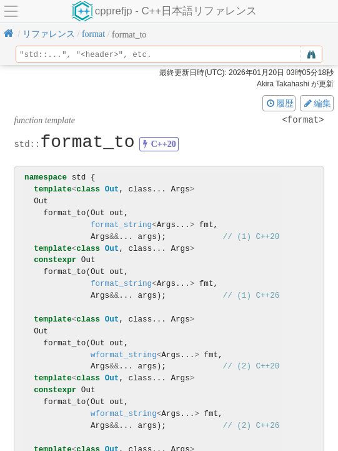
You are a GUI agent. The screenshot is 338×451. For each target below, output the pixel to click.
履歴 (279, 103)
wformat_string (124, 355)
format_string (121, 225)
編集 (316, 103)
